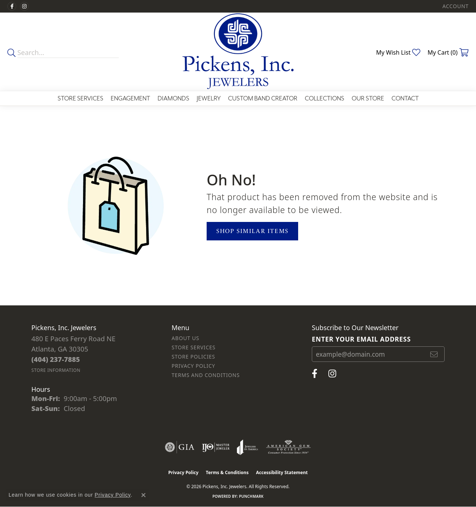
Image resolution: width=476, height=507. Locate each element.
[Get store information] (55, 370)
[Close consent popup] (143, 495)
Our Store (368, 98)
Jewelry (209, 98)
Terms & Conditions (227, 472)
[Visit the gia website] (179, 447)
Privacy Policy (193, 365)
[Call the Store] (55, 359)
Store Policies (193, 356)
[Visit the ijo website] (216, 447)
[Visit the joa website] (247, 447)
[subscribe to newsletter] (434, 354)
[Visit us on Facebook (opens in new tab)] (11, 6)
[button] (455, 6)
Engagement (130, 98)
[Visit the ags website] (288, 447)
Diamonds (173, 98)
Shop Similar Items (252, 230)
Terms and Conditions (206, 374)
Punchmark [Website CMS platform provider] (251, 496)
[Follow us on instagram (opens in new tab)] (24, 6)
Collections (324, 98)
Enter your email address (361, 339)
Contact (405, 98)
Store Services (80, 98)
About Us (185, 338)
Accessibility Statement (282, 472)
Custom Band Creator (262, 98)
